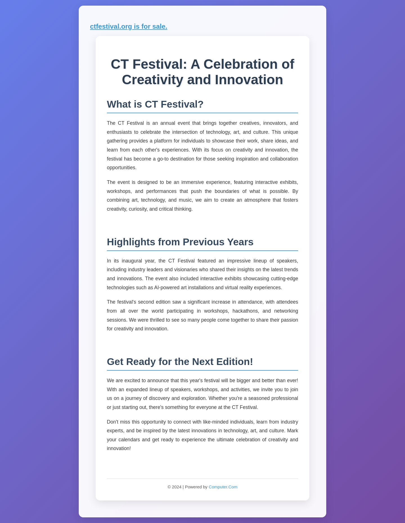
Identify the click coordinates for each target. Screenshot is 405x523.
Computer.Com (223, 486)
